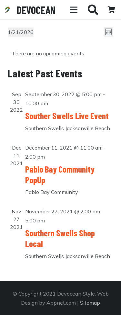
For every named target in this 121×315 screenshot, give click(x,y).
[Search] (93, 9)
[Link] (7, 9)
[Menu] (74, 10)
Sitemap (90, 302)
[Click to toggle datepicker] (21, 32)
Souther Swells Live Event (67, 115)
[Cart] (111, 9)
